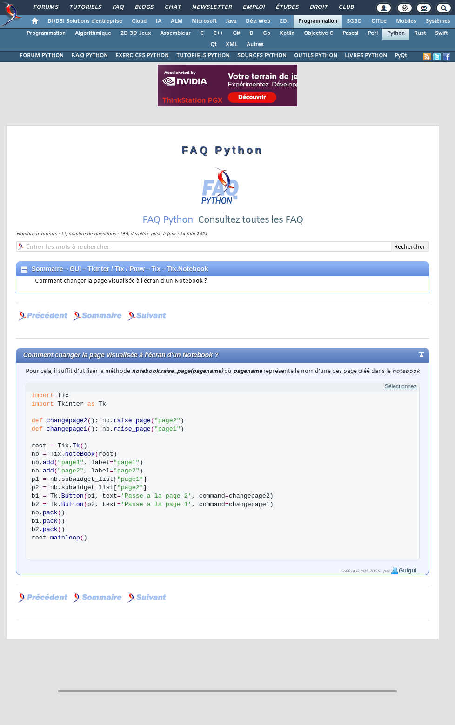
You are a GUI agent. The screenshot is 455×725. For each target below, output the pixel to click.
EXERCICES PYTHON (142, 56)
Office (379, 21)
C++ (218, 33)
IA (158, 21)
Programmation (317, 21)
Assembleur (175, 33)
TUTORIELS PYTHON (203, 56)
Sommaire (47, 269)
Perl (373, 33)
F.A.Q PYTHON (89, 56)
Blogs (144, 7)
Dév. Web (258, 21)
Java (231, 21)
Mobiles (406, 21)
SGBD (354, 21)
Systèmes (438, 21)
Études (286, 7)
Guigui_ (409, 570)
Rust (420, 33)
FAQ (117, 7)
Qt (213, 44)
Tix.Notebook (187, 269)
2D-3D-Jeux (135, 33)
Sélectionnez (401, 386)
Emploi (253, 7)
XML (231, 44)
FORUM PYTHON (42, 56)
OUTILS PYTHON (315, 56)
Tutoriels (85, 7)
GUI (75, 269)
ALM (176, 21)
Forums (45, 7)
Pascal (350, 33)
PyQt (401, 56)
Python (396, 33)
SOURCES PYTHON (262, 56)
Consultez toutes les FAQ (250, 220)
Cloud (139, 21)
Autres (255, 44)
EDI (284, 21)
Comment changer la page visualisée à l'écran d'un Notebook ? (121, 281)
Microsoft (204, 21)
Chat (172, 7)
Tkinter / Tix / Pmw (116, 269)
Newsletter (211, 7)
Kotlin (287, 33)
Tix (156, 269)
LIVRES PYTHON (366, 56)
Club (345, 7)
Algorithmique (93, 33)
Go (266, 33)
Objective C (318, 33)
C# (236, 33)
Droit (318, 7)
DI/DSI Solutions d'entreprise (84, 21)
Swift (441, 33)
